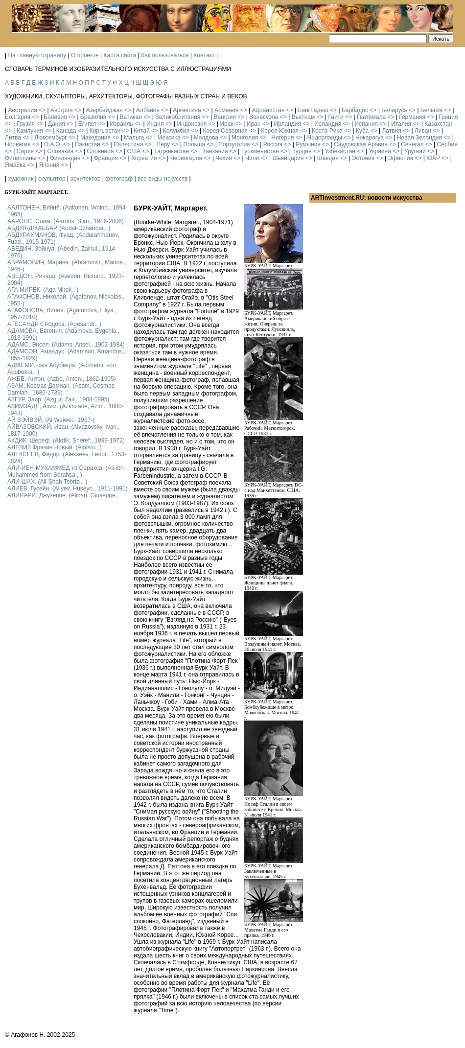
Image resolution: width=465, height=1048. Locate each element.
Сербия (447, 144)
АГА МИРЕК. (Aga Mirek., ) (42, 289)
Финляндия (65, 158)
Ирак (226, 123)
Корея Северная (225, 130)
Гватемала (371, 117)
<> (42, 110)
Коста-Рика (327, 130)
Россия (272, 144)
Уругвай (415, 151)
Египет (87, 123)
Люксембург (50, 137)
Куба (362, 130)
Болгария (17, 117)
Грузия (26, 123)
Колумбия (176, 130)
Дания (56, 123)
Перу (163, 144)
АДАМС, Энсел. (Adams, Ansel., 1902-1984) (66, 344)
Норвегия (18, 144)
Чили (252, 158)
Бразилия (93, 117)
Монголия (245, 137)
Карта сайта (120, 55)
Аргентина (187, 110)
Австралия (22, 110)
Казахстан (438, 123)
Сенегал (412, 144)
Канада (66, 130)
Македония (95, 137)
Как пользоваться (164, 55)
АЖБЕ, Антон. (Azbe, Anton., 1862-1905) (61, 378)
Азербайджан (104, 110)
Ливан (423, 130)
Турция (301, 151)
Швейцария (287, 158)
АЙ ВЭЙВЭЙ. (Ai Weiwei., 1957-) (50, 420)
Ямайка (15, 165)
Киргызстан (105, 130)
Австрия (61, 110)
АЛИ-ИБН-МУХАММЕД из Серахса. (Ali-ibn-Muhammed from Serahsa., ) (66, 471)
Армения (226, 110)
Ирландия (287, 123)
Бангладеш (313, 110)
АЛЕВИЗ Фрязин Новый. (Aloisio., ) (54, 447)
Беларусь (394, 110)
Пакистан (87, 144)
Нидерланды (324, 137)
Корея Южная (280, 130)
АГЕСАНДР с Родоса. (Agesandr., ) (54, 324)
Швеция (328, 158)
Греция (448, 117)
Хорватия (144, 158)
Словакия (60, 151)
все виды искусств (162, 178)
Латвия (391, 130)
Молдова (206, 137)
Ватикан (131, 117)
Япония (49, 165)
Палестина (128, 144)
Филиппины (20, 158)
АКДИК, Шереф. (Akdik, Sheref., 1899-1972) (66, 440)
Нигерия (282, 137)
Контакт (203, 55)
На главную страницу (37, 55)
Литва (13, 137)
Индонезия (192, 123)
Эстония (363, 158)
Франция (106, 158)
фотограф (119, 178)
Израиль (121, 123)
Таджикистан (171, 151)
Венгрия (224, 117)
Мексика (168, 137)
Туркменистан (260, 151)
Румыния (308, 144)
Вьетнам (303, 117)
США (134, 151)
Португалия (234, 144)
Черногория (186, 158)
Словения (100, 151)
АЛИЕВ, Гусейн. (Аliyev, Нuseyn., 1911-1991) (67, 488)
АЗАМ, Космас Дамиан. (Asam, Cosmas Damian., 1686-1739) (61, 389)
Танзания (215, 151)
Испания (366, 123)
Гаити (335, 117)
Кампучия (30, 130)
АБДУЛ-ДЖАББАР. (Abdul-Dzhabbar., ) (58, 228)
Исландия (327, 123)
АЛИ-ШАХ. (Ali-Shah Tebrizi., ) (47, 481)
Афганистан (268, 110)
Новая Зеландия (419, 137)
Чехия (223, 158)
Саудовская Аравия (361, 144)
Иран (254, 123)
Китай (141, 130)
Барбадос (355, 110)
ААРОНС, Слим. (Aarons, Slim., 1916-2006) (65, 221)
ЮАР (433, 158)
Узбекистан (340, 151)
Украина (380, 151)
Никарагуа (369, 137)
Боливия (55, 117)
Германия (412, 117)
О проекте (85, 55)
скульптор (52, 178)
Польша (195, 144)
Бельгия (431, 110)
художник (20, 178)
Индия (154, 123)
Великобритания (177, 117)
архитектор (85, 178)
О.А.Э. (53, 144)
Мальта (134, 137)
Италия (401, 123)
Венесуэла (263, 117)
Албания (148, 110)
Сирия (25, 151)
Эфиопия (400, 158)
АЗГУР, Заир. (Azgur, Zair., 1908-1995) (58, 399)
